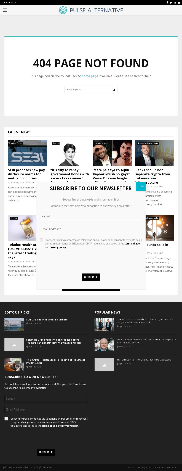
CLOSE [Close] (141, 186)
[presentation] (31, 438)
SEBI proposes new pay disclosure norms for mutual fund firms (26, 174)
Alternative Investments (148, 143)
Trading (14, 218)
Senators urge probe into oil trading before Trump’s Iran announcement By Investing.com (53, 341)
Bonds (56, 143)
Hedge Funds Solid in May (151, 247)
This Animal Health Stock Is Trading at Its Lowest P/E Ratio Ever (55, 361)
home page (90, 76)
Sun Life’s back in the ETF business (47, 319)
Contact (131, 467)
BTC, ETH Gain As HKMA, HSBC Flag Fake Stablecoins (143, 359)
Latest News (19, 132)
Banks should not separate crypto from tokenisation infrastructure (152, 176)
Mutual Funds (16, 143)
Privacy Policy (144, 467)
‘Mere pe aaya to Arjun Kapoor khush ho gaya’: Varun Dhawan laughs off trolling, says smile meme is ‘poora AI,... (111, 178)
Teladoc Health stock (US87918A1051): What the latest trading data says (26, 251)
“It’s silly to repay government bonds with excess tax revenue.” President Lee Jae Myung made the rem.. (69, 178)
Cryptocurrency (101, 143)
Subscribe (46, 452)
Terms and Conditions (165, 467)
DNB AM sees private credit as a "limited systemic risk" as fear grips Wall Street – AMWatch (145, 321)
